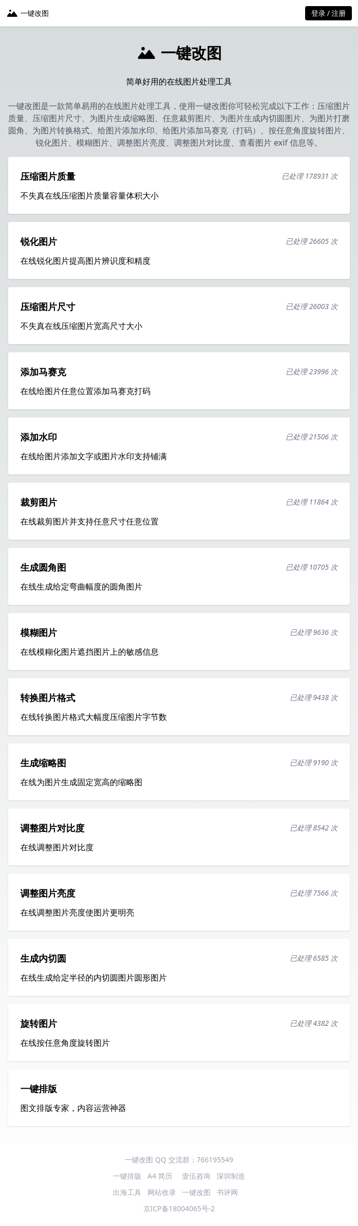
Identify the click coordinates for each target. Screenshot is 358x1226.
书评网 (227, 1192)
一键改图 (196, 1192)
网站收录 (161, 1192)
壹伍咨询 (196, 1176)
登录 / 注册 (328, 13)
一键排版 (127, 1176)
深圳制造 (231, 1176)
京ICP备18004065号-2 (179, 1208)
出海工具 (127, 1192)
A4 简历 (159, 1176)
